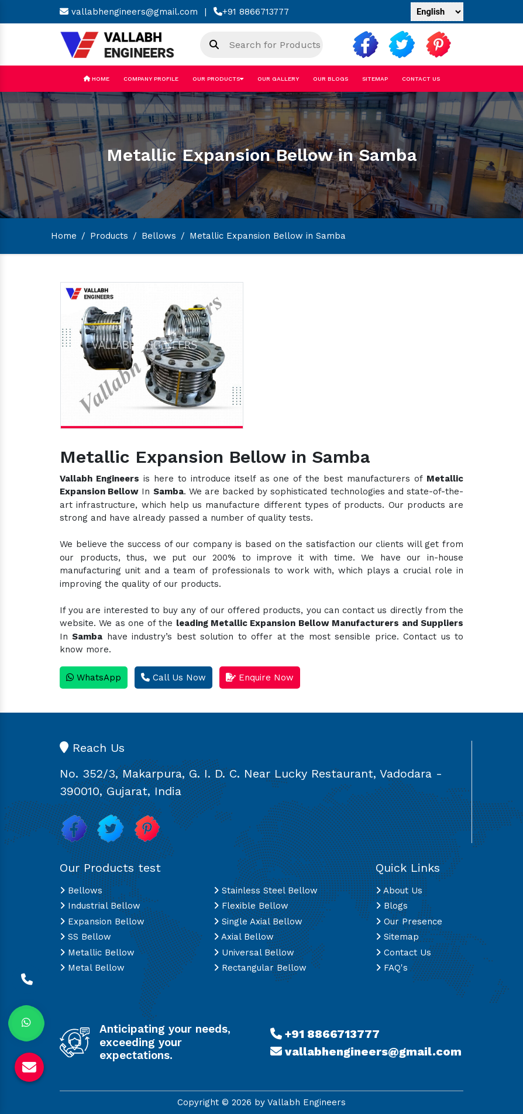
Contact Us (421, 78)
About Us (399, 890)
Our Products (217, 78)
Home (96, 78)
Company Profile (150, 78)
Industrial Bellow (100, 905)
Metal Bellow (92, 967)
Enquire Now (260, 677)
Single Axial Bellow (258, 921)
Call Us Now (173, 677)
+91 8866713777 (251, 11)
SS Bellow (85, 936)
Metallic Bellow (97, 952)
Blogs (392, 905)
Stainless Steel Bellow (266, 890)
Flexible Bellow (251, 905)
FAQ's (392, 967)
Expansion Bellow (102, 921)
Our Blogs (330, 78)
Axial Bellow (244, 936)
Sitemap (375, 78)
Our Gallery (278, 78)
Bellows (159, 236)
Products (109, 236)
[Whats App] (26, 1023)
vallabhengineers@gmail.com (129, 11)
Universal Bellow (254, 952)
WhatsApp (93, 677)
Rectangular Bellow (260, 967)
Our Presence (409, 921)
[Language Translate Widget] (437, 11)
